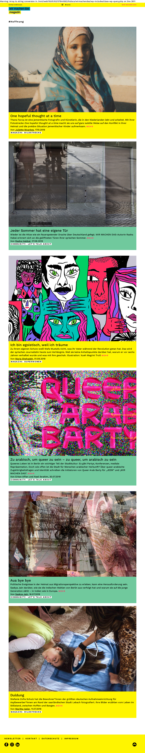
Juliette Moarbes (24, 129)
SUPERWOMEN (33, 362)
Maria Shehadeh (24, 358)
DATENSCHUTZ (50, 739)
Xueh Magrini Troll (91, 355)
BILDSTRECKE (32, 133)
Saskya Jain (21, 594)
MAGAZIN (16, 133)
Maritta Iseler (22, 709)
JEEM (110, 470)
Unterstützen (15, 5)
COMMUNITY (18, 244)
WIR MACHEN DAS (129, 5)
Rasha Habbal (22, 241)
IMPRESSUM (71, 739)
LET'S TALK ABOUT (39, 244)
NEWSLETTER (12, 739)
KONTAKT (31, 739)
